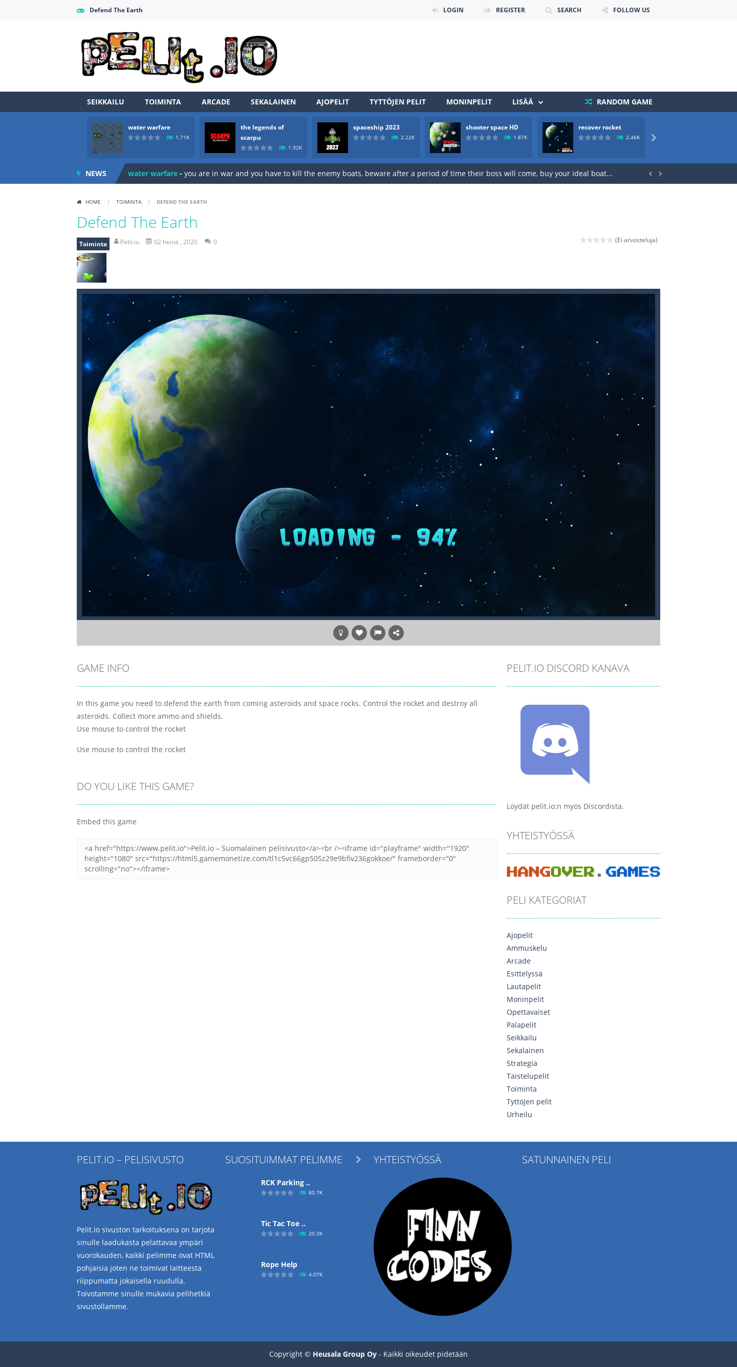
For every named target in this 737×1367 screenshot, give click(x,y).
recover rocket (599, 127)
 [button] (377, 632)
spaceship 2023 (376, 127)
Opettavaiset (528, 1012)
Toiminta (163, 101)
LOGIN (453, 10)
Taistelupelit (528, 1076)
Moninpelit (469, 101)
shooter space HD (492, 127)
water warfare (149, 127)
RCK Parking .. (285, 1182)
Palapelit (521, 1025)
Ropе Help (279, 1264)
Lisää (522, 101)
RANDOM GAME (624, 101)
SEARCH (569, 10)
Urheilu (519, 1114)
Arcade (216, 101)
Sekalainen (273, 101)
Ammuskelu (527, 948)
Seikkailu (105, 101)
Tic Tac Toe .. (283, 1223)
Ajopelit (332, 101)
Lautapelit (524, 986)
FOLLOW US (631, 10)
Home (93, 201)
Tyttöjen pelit (398, 101)
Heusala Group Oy (345, 1354)
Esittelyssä (525, 973)
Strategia (522, 1063)
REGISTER (510, 10)
